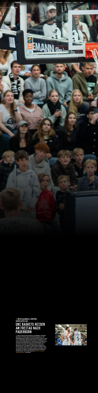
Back (16, 7)
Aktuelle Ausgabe (58, 2)
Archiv (81, 2)
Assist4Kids (67, 2)
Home (51, 2)
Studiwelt (75, 2)
